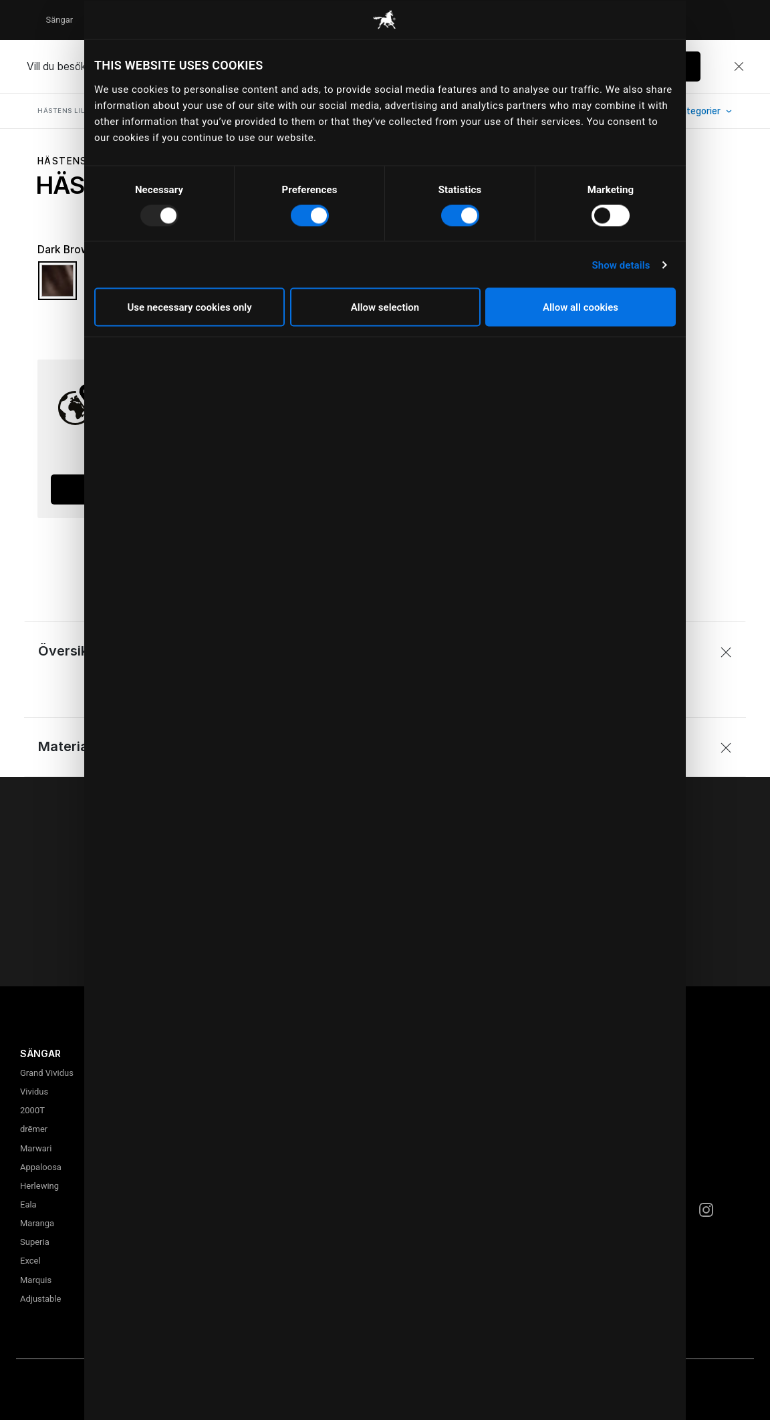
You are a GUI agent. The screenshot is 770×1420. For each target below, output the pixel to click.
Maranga (37, 1223)
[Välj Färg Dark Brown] (57, 287)
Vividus (34, 1092)
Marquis (35, 1280)
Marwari (35, 1148)
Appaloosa (40, 1167)
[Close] (738, 67)
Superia (34, 1242)
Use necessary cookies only (189, 307)
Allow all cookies (580, 307)
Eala (28, 1204)
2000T (32, 1110)
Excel (30, 1261)
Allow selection (385, 307)
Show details (621, 265)
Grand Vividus (47, 1073)
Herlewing (39, 1186)
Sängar (59, 20)
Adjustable (40, 1299)
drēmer (33, 1129)
